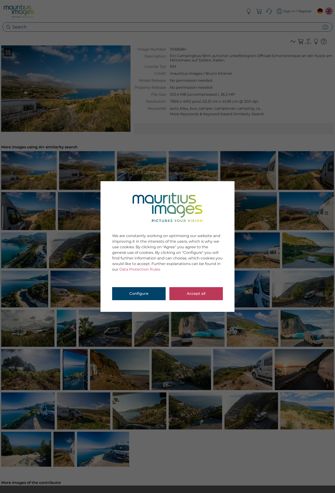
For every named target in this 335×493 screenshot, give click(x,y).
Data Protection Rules (139, 269)
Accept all (196, 293)
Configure (138, 293)
